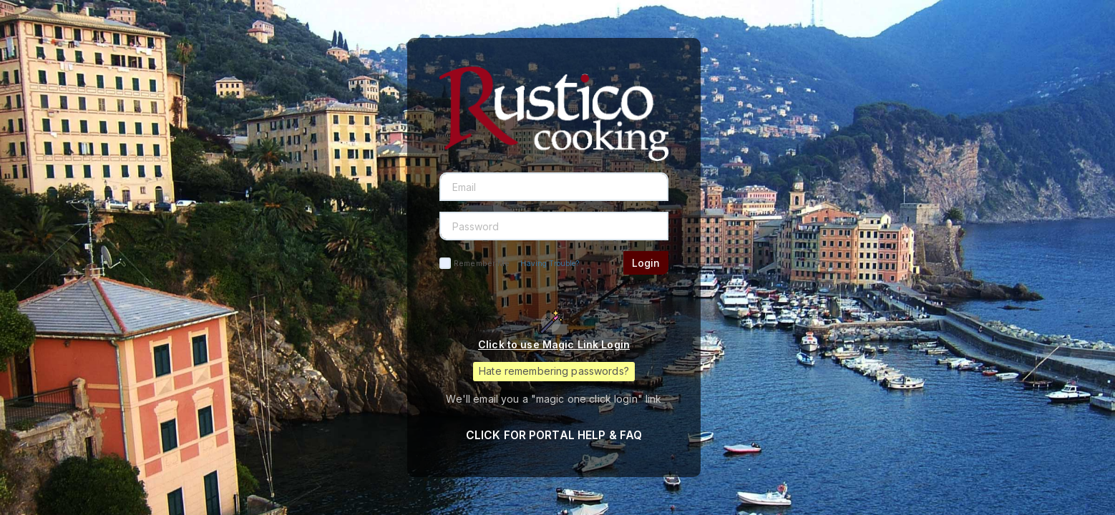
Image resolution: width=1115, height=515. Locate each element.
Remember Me (482, 263)
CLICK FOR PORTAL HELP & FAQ (554, 435)
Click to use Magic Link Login (554, 344)
